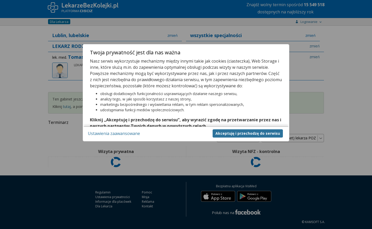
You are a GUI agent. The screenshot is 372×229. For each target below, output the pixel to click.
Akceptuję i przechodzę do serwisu (247, 133)
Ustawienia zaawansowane (114, 133)
